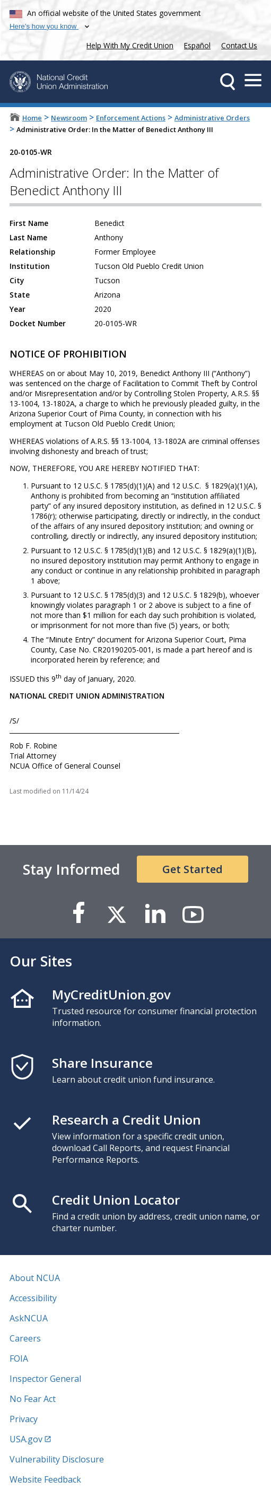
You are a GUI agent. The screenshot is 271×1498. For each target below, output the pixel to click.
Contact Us (239, 45)
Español (197, 45)
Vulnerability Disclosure (57, 1459)
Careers (25, 1338)
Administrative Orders (212, 118)
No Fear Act (33, 1399)
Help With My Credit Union (127, 44)
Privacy (24, 1419)
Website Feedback (45, 1479)
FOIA (19, 1358)
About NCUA (35, 1278)
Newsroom (69, 118)
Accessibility (33, 1298)
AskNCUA (29, 1318)
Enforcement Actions (130, 118)
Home (32, 118)
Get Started (192, 869)
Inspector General (45, 1378)
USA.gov (26, 1439)
